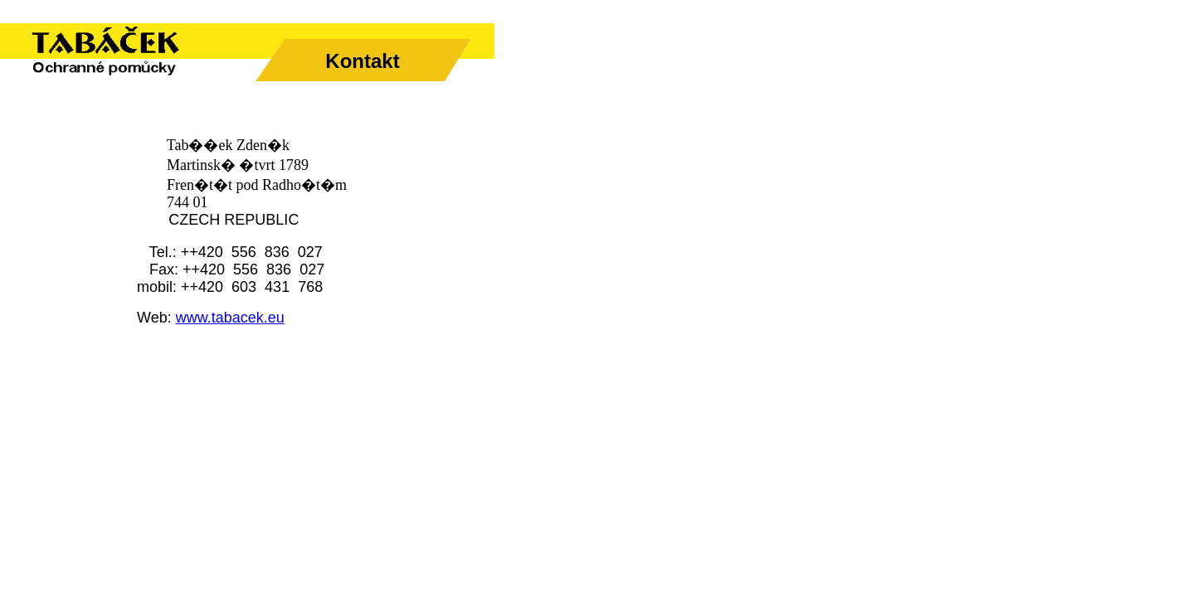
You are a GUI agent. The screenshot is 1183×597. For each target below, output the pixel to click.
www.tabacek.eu (230, 317)
